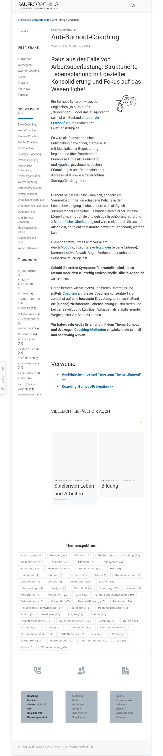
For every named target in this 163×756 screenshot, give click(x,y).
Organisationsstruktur (31, 200)
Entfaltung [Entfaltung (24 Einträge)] (31, 569)
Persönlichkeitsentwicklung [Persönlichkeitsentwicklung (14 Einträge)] (42, 608)
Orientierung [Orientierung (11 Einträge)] (32, 601)
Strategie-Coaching (29, 154)
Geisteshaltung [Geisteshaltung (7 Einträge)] (90, 569)
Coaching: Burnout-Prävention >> (87, 387)
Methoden (25, 328)
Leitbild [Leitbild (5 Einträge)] (55, 582)
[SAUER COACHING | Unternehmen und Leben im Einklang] (39, 5)
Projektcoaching (28, 194)
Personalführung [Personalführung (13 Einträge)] (91, 601)
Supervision (27, 373)
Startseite (24, 20)
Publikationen (28, 349)
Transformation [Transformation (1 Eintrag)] (80, 628)
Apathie (64, 165)
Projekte (23, 83)
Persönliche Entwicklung (25, 168)
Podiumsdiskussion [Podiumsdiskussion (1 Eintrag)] (113, 608)
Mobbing (67, 248)
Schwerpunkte (40, 20)
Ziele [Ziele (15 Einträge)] (27, 647)
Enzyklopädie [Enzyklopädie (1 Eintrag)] (59, 569)
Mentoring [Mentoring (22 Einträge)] (109, 588)
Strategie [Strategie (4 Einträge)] (29, 628)
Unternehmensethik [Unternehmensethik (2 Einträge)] (115, 628)
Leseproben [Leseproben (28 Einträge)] (81, 582)
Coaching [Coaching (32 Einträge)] (130, 556)
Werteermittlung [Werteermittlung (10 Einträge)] (95, 641)
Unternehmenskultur (30, 188)
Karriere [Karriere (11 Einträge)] (78, 575)
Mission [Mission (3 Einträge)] (133, 588)
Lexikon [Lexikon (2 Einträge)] (106, 582)
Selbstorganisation (29, 176)
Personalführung (28, 160)
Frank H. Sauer (29, 299)
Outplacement (26, 211)
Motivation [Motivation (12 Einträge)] (58, 595)
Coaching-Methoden (90, 330)
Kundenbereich (29, 319)
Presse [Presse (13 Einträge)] (75, 615)
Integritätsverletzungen (93, 248)
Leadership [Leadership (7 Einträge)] (30, 582)
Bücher (22, 77)
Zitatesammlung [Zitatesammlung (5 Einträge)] (54, 647)
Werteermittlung (27, 182)
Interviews (24, 89)
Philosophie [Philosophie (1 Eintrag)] (81, 608)
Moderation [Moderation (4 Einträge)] (30, 595)
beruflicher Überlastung (75, 222)
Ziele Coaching (27, 124)
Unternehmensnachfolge (33, 206)
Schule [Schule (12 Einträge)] (98, 615)
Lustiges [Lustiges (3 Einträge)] (58, 588)
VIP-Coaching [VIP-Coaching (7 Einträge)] (72, 634)
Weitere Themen (28, 248)
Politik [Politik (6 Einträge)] (27, 615)
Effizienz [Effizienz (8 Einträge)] (86, 562)
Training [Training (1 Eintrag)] (52, 628)
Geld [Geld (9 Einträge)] (115, 569)
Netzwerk (25, 334)
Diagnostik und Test (27, 240)
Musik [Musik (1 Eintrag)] (81, 595)
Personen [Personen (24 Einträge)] (122, 601)
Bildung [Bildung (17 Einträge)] (83, 556)
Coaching (70, 294)
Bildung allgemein (25, 282)
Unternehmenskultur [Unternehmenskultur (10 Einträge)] (37, 634)
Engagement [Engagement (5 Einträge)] (112, 562)
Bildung (109, 486)
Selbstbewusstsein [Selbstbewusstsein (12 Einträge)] (36, 621)
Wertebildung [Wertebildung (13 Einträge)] (62, 641)
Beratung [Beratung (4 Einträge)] (58, 556)
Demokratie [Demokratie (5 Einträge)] (61, 562)
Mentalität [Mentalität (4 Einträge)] (83, 588)
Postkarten (26, 339)
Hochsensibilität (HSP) (28, 230)
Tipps (22, 378)
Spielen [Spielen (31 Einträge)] (131, 621)
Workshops (26, 395)
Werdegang (25, 65)
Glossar (24, 308)
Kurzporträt (25, 59)
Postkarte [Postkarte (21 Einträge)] (50, 615)
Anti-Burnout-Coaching (26, 220)
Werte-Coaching (27, 130)
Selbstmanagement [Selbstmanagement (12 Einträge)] (75, 621)
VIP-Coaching (26, 148)
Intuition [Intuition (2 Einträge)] (54, 575)
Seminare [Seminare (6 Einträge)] (107, 621)
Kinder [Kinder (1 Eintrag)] (101, 575)
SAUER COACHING (47, 747)
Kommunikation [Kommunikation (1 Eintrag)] (127, 575)
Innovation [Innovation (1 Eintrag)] (30, 575)
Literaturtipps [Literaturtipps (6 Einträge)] (32, 588)
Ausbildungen (28, 271)
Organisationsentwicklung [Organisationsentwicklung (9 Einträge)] (114, 595)
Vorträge (23, 95)
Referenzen (26, 358)
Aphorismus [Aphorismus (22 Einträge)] (32, 556)
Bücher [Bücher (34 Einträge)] (106, 556)
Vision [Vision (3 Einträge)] (98, 634)
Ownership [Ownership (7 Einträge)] (60, 601)
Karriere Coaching (28, 136)
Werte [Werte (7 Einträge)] (118, 634)
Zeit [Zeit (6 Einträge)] (121, 641)
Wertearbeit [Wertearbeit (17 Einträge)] (31, 641)
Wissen (23, 389)
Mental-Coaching (28, 142)
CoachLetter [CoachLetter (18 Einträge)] (32, 562)
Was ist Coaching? (29, 71)
